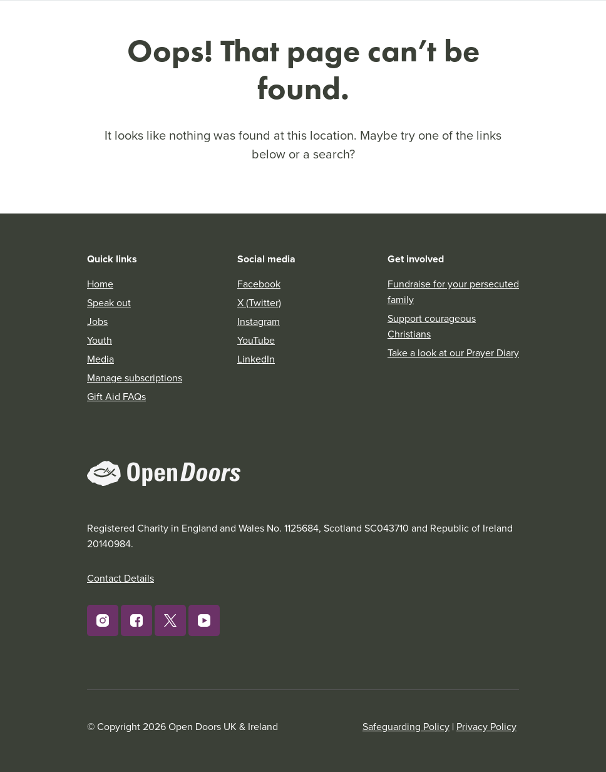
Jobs (97, 321)
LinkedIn (256, 359)
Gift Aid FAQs (116, 396)
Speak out (109, 302)
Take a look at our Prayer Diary (453, 352)
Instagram (258, 321)
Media (100, 359)
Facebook (258, 284)
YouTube (256, 340)
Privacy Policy (486, 726)
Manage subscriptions (134, 377)
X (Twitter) (259, 302)
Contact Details (120, 578)
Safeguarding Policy (405, 726)
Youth (99, 340)
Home (100, 284)
